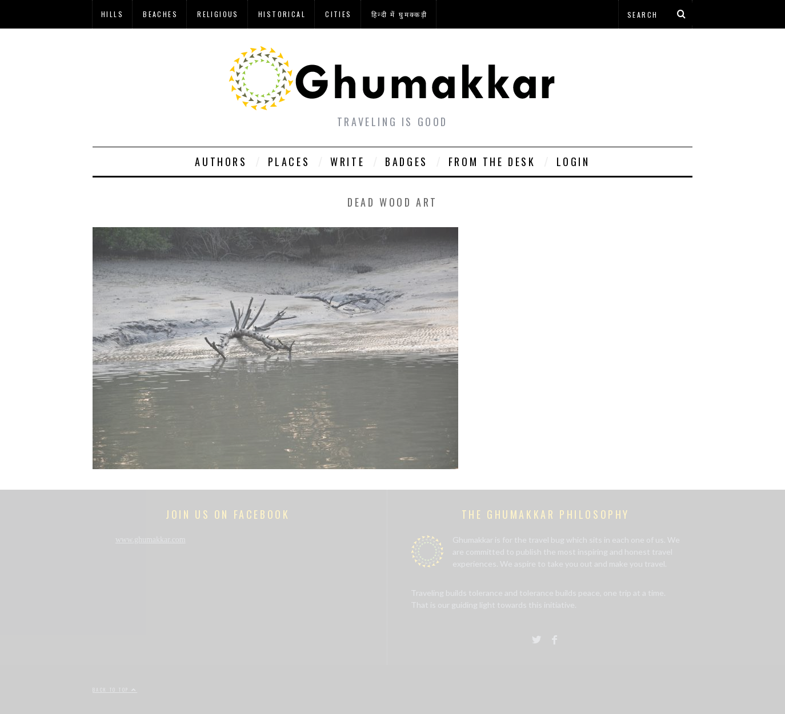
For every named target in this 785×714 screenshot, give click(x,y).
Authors (221, 161)
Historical (282, 14)
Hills (112, 14)
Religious (218, 14)
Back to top (115, 689)
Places (289, 161)
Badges (406, 161)
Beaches (160, 14)
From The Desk (492, 161)
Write (347, 161)
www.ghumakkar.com (150, 539)
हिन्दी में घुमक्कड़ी (399, 14)
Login (573, 161)
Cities (338, 14)
